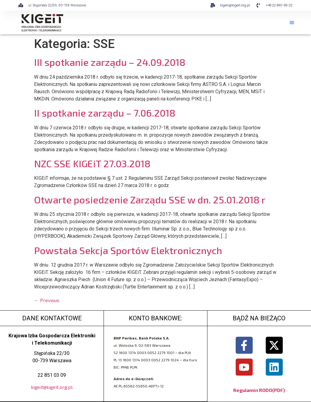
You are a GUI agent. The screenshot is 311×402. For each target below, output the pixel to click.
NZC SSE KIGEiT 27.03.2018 (92, 163)
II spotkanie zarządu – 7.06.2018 (104, 112)
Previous (46, 300)
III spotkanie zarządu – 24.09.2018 (109, 62)
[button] (292, 22)
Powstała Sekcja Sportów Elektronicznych (128, 250)
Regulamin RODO (252, 390)
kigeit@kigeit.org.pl (52, 387)
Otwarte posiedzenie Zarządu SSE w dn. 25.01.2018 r (149, 199)
